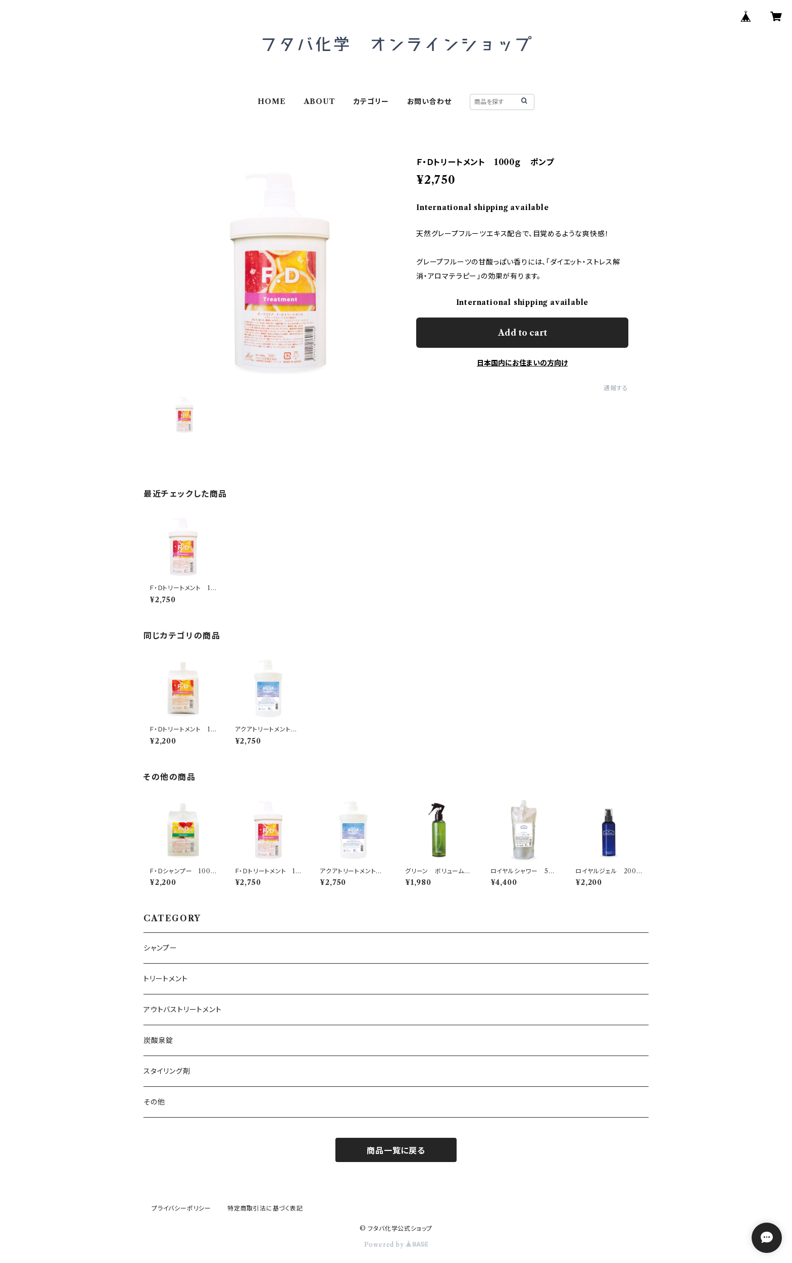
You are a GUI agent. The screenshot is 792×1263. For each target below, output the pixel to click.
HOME (271, 101)
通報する (616, 388)
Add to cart (522, 333)
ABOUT (319, 101)
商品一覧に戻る (396, 1150)
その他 (154, 1102)
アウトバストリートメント (182, 1009)
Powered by (396, 1244)
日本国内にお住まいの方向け (522, 362)
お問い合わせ (429, 101)
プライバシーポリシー (181, 1208)
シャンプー (160, 948)
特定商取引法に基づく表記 (265, 1208)
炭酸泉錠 (158, 1040)
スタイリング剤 (166, 1071)
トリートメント (165, 978)
